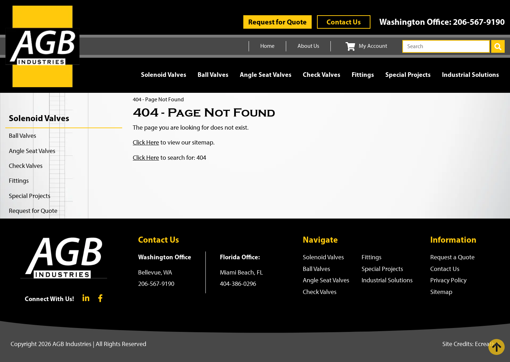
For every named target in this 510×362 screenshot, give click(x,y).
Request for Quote (277, 21)
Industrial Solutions (470, 74)
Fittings (363, 74)
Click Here (146, 142)
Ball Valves (213, 74)
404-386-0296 (238, 284)
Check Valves (321, 74)
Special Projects (408, 74)
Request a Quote (452, 257)
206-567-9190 (479, 21)
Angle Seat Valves (265, 74)
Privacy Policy (448, 280)
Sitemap (441, 292)
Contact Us (344, 21)
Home (267, 46)
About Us (308, 46)
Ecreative (487, 344)
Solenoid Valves (163, 74)
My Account (366, 46)
